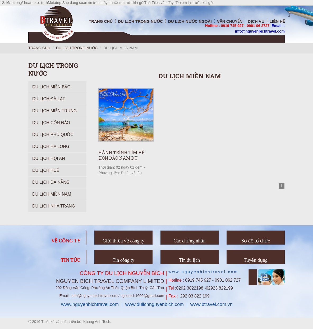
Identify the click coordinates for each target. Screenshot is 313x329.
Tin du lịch (189, 260)
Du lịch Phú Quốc (52, 134)
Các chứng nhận (190, 241)
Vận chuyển (229, 21)
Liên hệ (277, 21)
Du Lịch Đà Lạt (48, 99)
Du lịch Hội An (48, 158)
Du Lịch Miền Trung (54, 111)
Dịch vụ (256, 21)
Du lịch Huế (45, 170)
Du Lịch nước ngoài (190, 21)
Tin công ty (123, 260)
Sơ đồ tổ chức (255, 241)
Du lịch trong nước (77, 48)
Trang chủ (101, 21)
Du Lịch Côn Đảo (51, 122)
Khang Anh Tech (96, 321)
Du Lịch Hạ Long (50, 146)
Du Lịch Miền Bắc (51, 87)
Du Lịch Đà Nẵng (51, 182)
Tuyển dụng (256, 260)
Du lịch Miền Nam (51, 194)
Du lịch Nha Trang (53, 206)
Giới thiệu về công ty (123, 241)
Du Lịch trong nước (140, 21)
